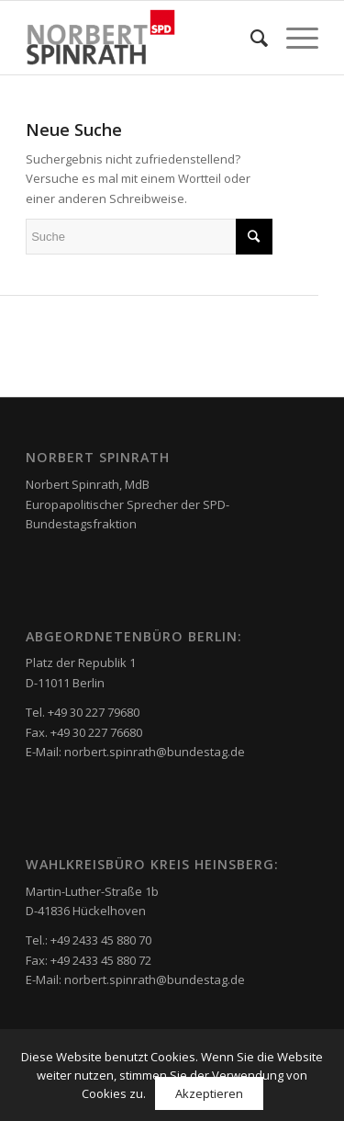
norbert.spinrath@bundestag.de (154, 751)
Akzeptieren (209, 1093)
